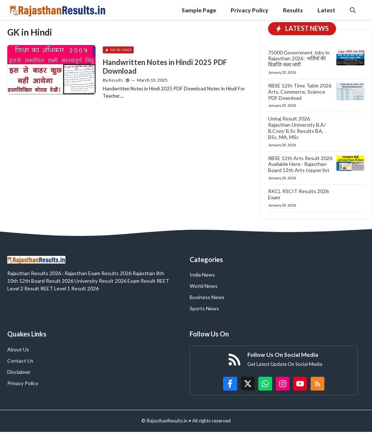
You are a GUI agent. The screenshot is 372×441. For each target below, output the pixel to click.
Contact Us (20, 361)
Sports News (204, 308)
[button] (353, 10)
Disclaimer (19, 372)
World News (204, 286)
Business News (207, 297)
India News (202, 274)
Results (293, 10)
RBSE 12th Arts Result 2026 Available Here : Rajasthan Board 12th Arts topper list (300, 164)
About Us (18, 349)
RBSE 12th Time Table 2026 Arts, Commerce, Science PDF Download (299, 91)
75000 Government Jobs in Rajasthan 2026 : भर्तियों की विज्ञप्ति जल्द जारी (298, 58)
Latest (326, 10)
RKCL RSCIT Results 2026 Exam (298, 194)
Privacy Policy (249, 10)
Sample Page (199, 10)
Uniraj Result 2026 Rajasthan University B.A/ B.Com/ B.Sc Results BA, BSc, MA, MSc (297, 127)
